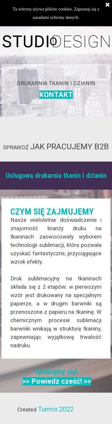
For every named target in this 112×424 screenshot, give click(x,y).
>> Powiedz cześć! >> (56, 381)
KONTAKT (56, 94)
